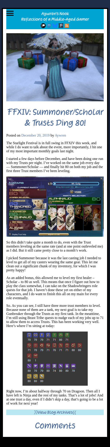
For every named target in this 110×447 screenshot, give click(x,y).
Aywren (60, 135)
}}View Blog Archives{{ (55, 412)
